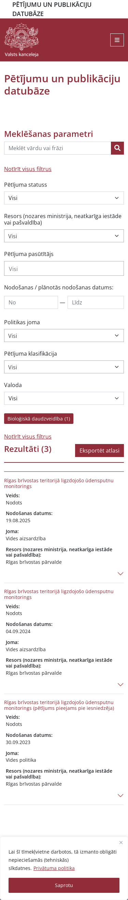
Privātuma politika (54, 868)
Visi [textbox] (12, 236)
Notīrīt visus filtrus (28, 169)
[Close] (121, 842)
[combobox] (64, 235)
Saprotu (64, 885)
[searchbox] (64, 269)
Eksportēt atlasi (99, 450)
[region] (64, 868)
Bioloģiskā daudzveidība (39, 418)
